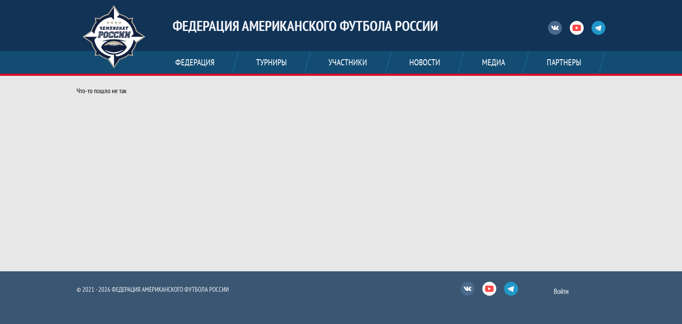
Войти (561, 291)
